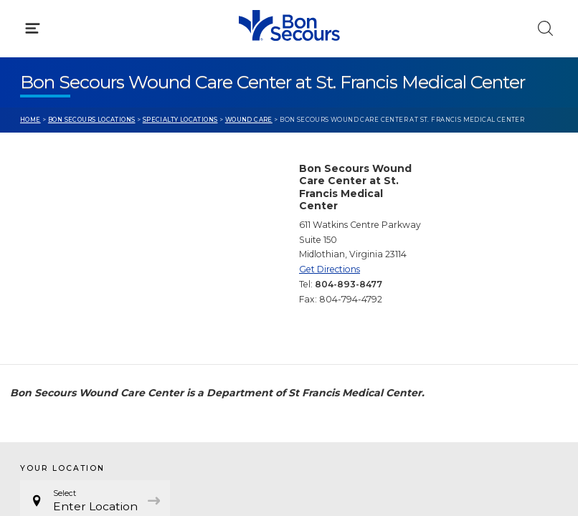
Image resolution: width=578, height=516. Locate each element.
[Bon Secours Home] (28, 26)
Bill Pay (39, 307)
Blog (321, 280)
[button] (289, 78)
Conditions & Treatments (85, 140)
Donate (328, 334)
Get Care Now (56, 280)
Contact (40, 334)
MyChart (331, 307)
